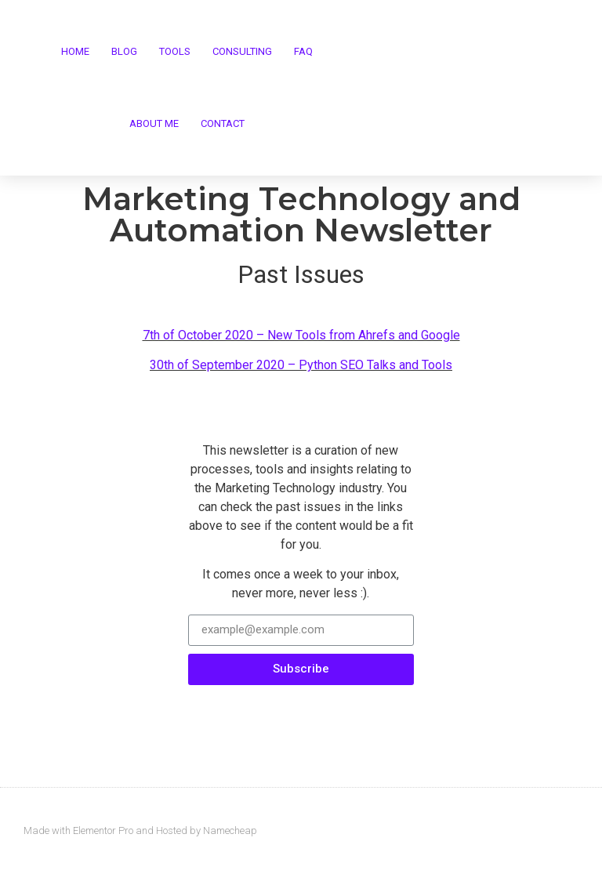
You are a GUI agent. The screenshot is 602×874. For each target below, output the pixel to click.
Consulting (242, 51)
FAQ (303, 51)
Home (75, 51)
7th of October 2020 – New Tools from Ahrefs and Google (301, 335)
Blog (124, 51)
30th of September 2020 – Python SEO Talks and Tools (301, 364)
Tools (174, 51)
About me (154, 123)
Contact (223, 123)
